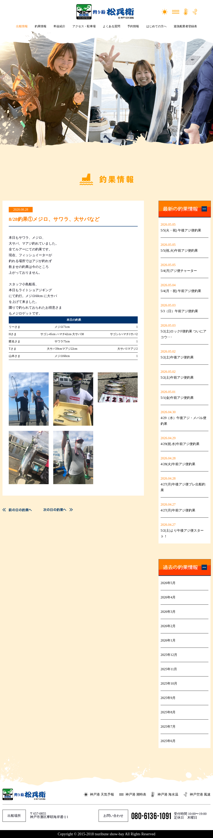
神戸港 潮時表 (135, 794)
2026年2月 (168, 626)
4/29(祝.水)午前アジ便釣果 (180, 444)
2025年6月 (168, 741)
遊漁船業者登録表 (185, 26)
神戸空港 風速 (200, 794)
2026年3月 (168, 611)
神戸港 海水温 (167, 794)
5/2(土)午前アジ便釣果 (177, 377)
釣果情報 (40, 26)
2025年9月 (168, 698)
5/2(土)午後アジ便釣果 (177, 357)
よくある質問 (111, 26)
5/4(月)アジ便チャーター (179, 270)
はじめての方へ (156, 26)
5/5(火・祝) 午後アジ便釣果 (181, 230)
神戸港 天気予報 (102, 794)
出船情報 (22, 26)
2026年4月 (168, 597)
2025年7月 (168, 726)
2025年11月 (169, 669)
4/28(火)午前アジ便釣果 (178, 464)
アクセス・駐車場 (84, 26)
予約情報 (133, 26)
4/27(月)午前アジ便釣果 (178, 510)
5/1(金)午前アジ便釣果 (177, 397)
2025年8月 (168, 712)
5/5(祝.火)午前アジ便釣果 (179, 250)
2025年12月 (169, 654)
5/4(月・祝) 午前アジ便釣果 (181, 291)
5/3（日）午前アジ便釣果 (179, 311)
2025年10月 (169, 683)
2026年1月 (168, 640)
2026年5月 (168, 583)
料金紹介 (59, 26)
